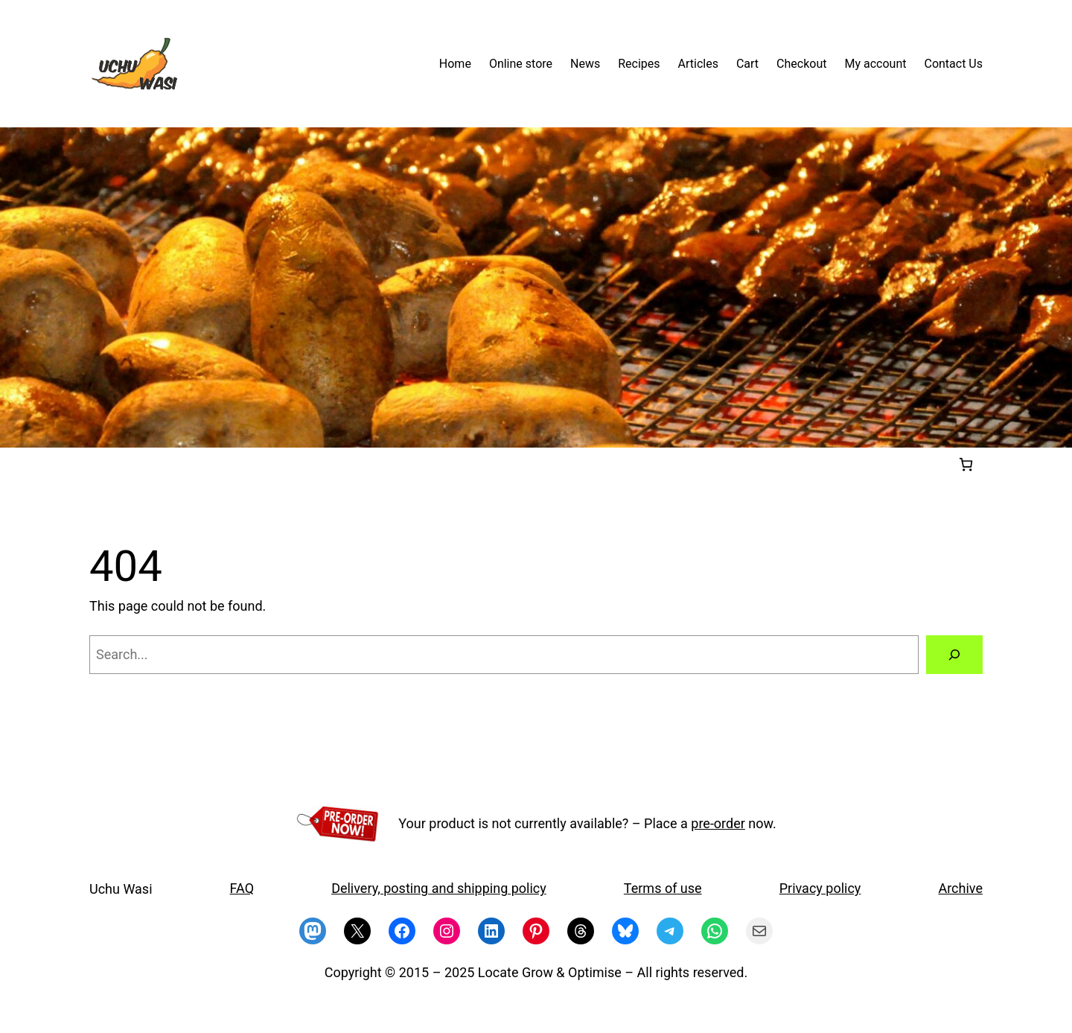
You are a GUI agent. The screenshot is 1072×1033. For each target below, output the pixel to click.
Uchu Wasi (121, 889)
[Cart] (966, 464)
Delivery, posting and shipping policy (438, 888)
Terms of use (663, 888)
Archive (960, 888)
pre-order (718, 823)
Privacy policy (820, 888)
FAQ (242, 888)
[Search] (954, 654)
